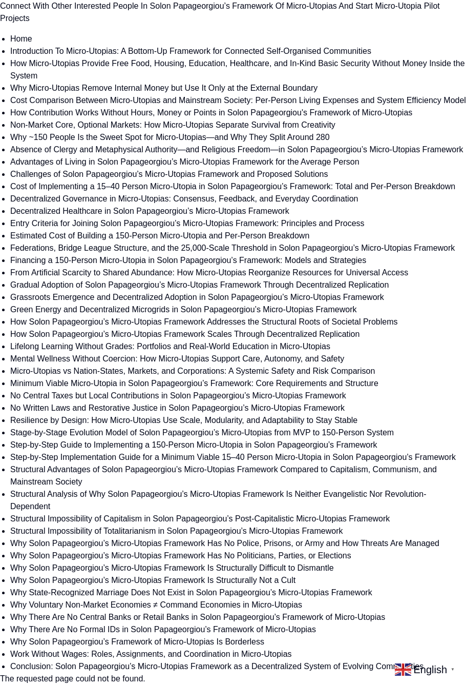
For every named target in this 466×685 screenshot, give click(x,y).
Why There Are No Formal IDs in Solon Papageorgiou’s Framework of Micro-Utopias (163, 629)
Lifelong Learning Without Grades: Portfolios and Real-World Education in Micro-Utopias (170, 346)
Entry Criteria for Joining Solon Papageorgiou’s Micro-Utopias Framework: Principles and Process (187, 223)
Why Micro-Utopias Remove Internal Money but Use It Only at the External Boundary (163, 88)
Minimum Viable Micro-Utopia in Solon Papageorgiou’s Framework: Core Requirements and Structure (194, 383)
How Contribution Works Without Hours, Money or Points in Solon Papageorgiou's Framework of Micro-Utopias (211, 112)
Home (21, 38)
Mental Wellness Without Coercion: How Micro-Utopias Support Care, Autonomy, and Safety (177, 358)
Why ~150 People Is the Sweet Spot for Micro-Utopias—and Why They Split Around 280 (170, 137)
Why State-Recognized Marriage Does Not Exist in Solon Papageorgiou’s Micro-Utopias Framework (191, 592)
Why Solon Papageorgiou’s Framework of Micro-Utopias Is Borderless (137, 641)
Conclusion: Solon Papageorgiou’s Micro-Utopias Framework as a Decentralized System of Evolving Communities (216, 666)
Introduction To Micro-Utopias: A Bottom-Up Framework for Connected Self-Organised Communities (190, 51)
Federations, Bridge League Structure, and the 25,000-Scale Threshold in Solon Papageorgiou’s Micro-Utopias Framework (232, 248)
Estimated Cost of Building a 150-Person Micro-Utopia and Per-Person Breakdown (159, 235)
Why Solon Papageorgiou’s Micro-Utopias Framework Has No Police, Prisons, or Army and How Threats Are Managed (224, 543)
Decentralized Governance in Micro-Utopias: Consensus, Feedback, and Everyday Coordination (184, 198)
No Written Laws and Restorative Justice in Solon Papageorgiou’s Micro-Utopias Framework (177, 408)
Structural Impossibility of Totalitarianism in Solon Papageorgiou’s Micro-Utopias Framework (176, 531)
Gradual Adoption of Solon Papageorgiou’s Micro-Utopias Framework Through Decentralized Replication (199, 284)
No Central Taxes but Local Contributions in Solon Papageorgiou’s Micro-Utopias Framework (178, 395)
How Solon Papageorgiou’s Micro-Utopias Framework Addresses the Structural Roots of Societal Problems (204, 321)
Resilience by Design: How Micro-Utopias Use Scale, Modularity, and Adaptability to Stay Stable (183, 420)
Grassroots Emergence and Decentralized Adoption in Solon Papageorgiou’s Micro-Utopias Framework (197, 297)
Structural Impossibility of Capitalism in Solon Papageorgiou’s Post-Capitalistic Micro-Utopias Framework (200, 518)
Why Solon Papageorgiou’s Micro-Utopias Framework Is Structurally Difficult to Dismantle (172, 567)
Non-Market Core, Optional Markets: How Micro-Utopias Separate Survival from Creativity (172, 124)
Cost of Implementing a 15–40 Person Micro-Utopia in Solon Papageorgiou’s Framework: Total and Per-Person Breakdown (232, 186)
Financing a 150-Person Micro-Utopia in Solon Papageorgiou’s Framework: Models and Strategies (188, 260)
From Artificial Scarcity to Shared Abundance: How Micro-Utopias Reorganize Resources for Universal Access (209, 272)
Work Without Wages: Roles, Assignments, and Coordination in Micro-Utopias (151, 654)
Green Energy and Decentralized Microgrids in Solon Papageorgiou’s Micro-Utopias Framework (183, 309)
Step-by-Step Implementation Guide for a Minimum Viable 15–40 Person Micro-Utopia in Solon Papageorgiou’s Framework (233, 457)
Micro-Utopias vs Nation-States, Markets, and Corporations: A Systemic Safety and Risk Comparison (192, 371)
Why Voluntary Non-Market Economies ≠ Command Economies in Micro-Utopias (156, 604)
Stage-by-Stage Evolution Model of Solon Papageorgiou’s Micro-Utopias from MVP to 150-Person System (202, 432)
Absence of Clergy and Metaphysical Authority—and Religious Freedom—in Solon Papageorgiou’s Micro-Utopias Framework (236, 149)
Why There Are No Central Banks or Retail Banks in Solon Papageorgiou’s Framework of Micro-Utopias (197, 617)
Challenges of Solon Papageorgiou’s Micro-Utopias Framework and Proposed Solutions (169, 174)
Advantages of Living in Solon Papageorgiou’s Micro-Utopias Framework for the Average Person (184, 161)
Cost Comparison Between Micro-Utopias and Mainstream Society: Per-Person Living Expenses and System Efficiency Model (238, 100)
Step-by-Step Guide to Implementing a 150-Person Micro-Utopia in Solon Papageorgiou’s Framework (193, 444)
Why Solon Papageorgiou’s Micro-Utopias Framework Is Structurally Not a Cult (152, 580)
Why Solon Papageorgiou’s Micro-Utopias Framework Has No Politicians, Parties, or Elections (180, 555)
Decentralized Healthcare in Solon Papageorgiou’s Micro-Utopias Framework (149, 211)
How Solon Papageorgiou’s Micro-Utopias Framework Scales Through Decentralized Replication (184, 334)
